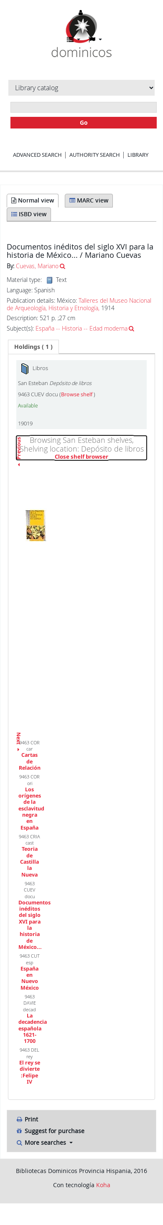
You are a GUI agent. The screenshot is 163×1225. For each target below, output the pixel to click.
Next (18, 734)
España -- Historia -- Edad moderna (81, 328)
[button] (73, 39)
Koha (103, 1185)
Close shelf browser (101, 457)
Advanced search (37, 154)
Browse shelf (77, 394)
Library (137, 154)
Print (26, 1119)
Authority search (94, 154)
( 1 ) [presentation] (33, 347)
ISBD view (28, 214)
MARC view (88, 200)
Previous (18, 466)
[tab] (33, 347)
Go (84, 122)
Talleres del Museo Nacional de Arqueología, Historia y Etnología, (79, 304)
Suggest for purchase (49, 1131)
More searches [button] (41, 1142)
